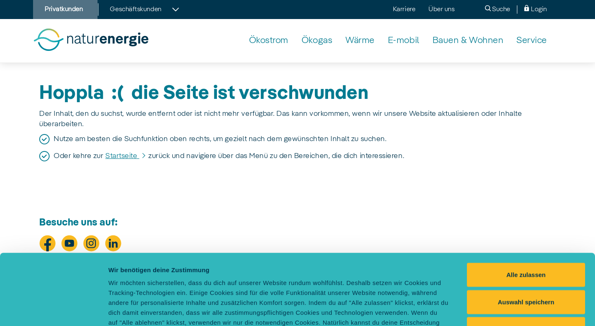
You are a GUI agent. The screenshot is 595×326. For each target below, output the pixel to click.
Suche (497, 9)
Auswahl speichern (526, 235)
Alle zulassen (525, 208)
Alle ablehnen (526, 262)
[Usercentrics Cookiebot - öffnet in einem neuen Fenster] (53, 310)
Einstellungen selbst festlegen (464, 309)
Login (535, 9)
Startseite (122, 156)
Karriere (404, 9)
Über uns (441, 9)
